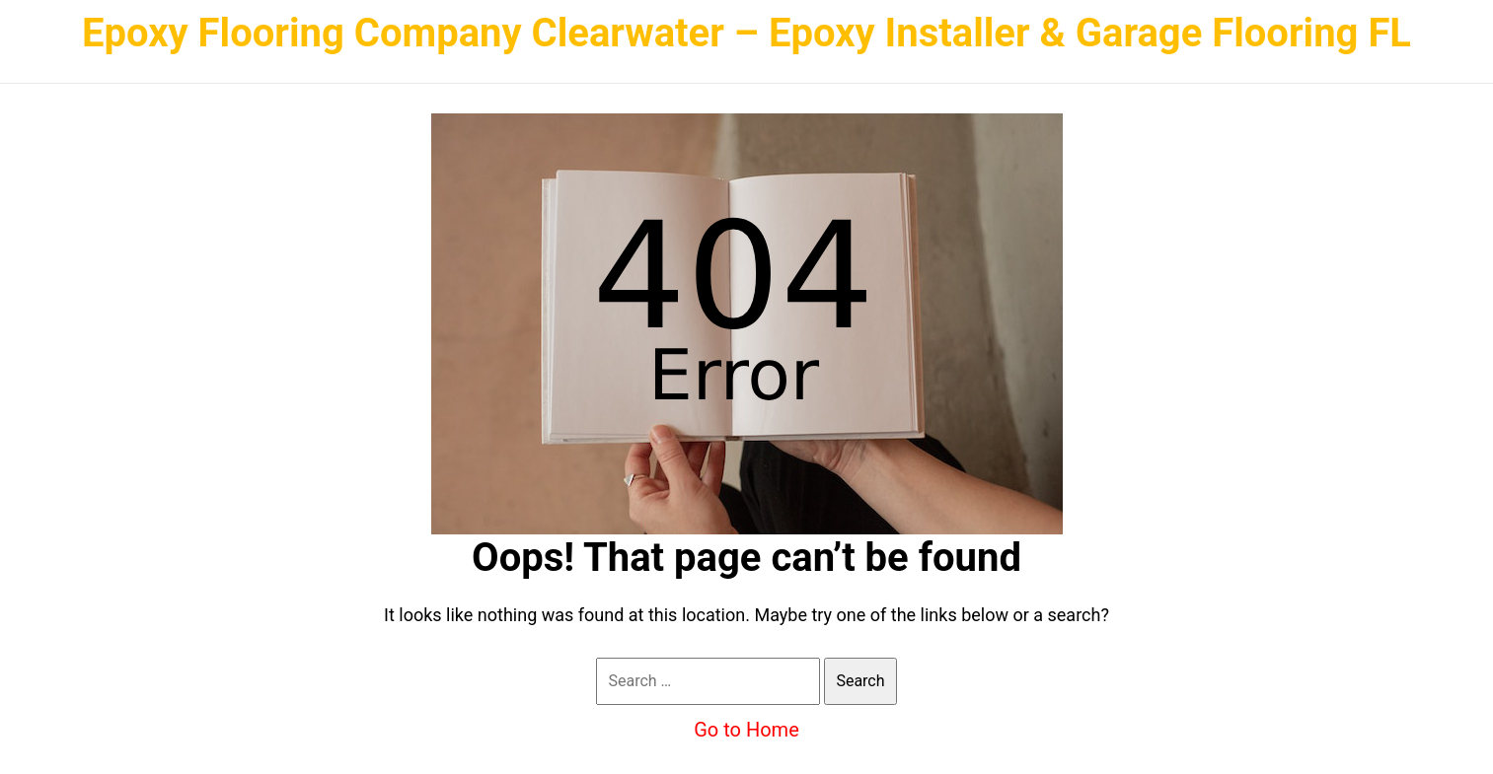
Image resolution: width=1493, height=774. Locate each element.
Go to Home (746, 729)
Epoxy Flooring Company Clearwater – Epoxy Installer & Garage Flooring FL (746, 33)
